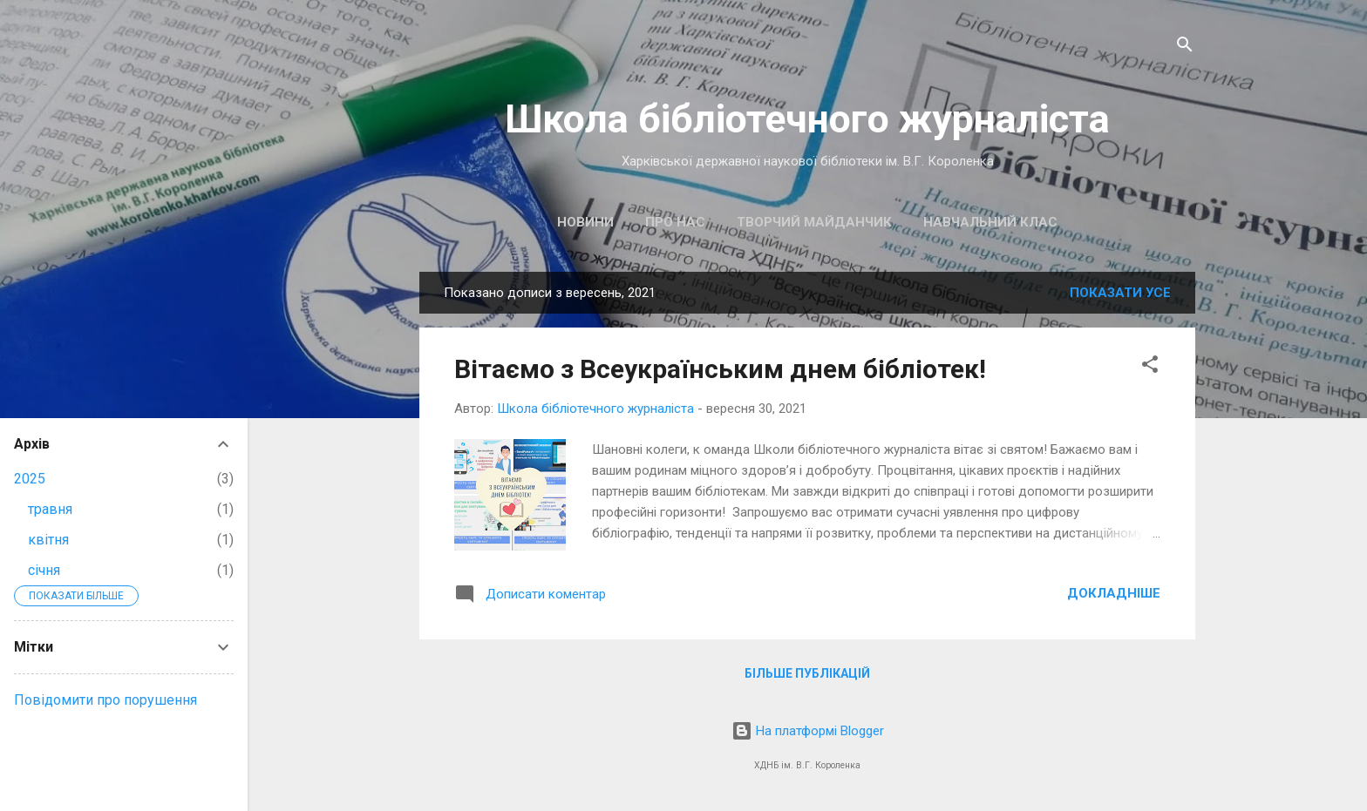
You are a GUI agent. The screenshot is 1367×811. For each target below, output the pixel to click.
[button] (1149, 367)
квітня (48, 539)
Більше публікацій (807, 673)
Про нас (675, 222)
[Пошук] (1184, 47)
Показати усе (1120, 293)
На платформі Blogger (807, 731)
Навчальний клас (990, 222)
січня (44, 570)
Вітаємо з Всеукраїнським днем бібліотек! (720, 369)
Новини (585, 222)
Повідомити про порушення (105, 700)
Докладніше (1113, 593)
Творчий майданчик (814, 222)
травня (50, 509)
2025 (29, 478)
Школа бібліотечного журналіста (807, 119)
